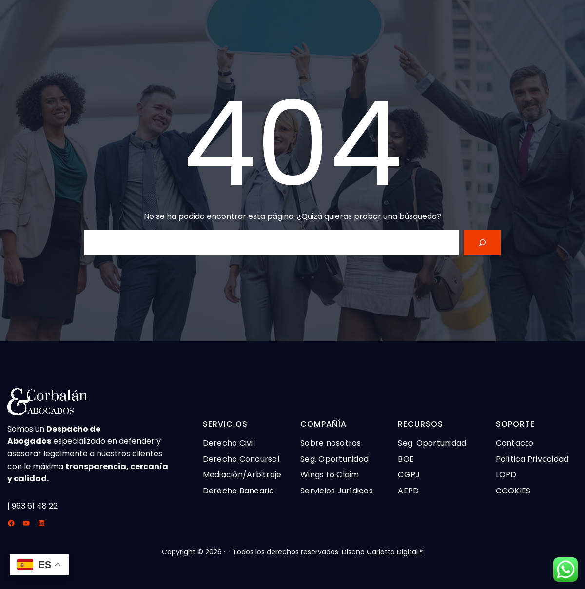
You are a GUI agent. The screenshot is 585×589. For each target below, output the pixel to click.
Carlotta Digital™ (395, 552)
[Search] (482, 242)
